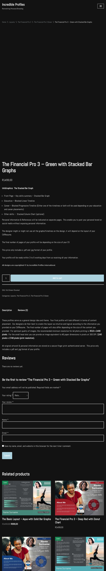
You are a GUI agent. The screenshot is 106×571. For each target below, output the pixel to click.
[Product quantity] (6, 239)
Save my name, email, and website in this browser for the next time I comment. (37, 407)
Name (5, 381)
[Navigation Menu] (100, 6)
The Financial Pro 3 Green (43, 22)
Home (4, 22)
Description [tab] (7, 271)
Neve (4, 568)
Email (5, 394)
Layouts (12, 22)
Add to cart (57, 239)
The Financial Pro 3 (24, 22)
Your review (7, 363)
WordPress (22, 568)
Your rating (7, 357)
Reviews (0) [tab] (23, 271)
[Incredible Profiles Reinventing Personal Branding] (13, 6)
